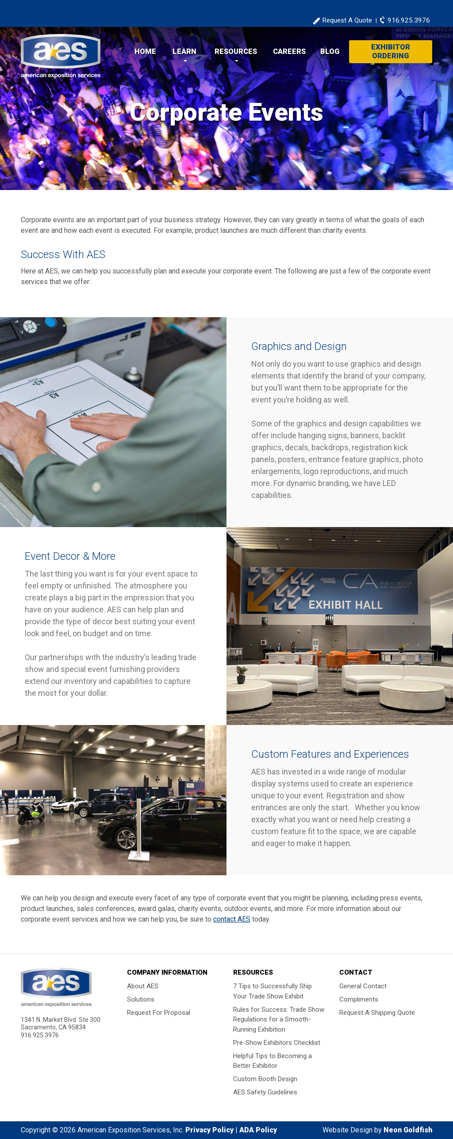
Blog (329, 51)
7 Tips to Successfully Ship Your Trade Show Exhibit (272, 991)
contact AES (231, 919)
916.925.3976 (409, 20)
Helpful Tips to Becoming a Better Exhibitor (272, 1061)
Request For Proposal (158, 1013)
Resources (236, 51)
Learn (184, 51)
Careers (289, 51)
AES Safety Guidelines (265, 1092)
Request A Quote (347, 20)
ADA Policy (258, 1130)
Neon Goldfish (408, 1130)
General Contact (363, 986)
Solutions (140, 999)
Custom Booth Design (265, 1079)
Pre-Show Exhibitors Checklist (276, 1042)
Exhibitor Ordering (390, 51)
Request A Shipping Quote (377, 1013)
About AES (142, 986)
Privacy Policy (209, 1130)
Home (145, 51)
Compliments (358, 999)
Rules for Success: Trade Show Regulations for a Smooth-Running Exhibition (278, 1019)
